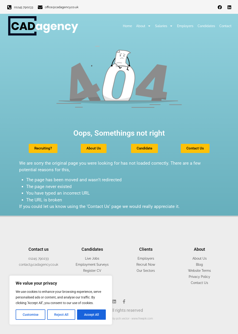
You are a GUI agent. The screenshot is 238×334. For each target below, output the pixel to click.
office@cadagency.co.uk (61, 7)
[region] (60, 300)
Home (127, 26)
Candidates (206, 26)
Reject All (61, 314)
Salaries (164, 26)
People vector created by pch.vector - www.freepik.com (119, 318)
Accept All (91, 314)
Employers (185, 26)
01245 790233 (23, 7)
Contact (225, 26)
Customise (31, 314)
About (143, 26)
